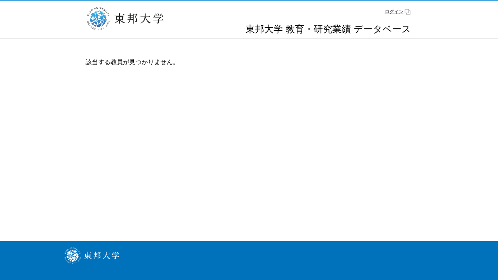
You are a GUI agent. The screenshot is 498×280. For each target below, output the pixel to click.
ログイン (394, 11)
